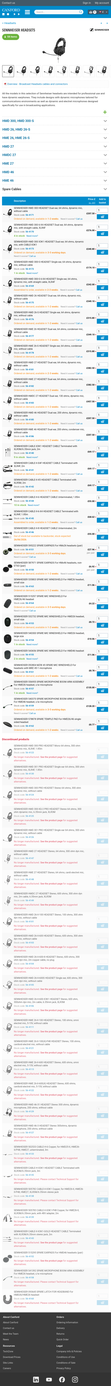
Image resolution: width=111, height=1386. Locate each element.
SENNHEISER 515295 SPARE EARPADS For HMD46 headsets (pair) (48, 1252)
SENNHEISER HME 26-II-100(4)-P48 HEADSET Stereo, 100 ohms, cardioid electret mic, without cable (47, 1043)
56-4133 (30, 1154)
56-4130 (30, 773)
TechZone (8, 1351)
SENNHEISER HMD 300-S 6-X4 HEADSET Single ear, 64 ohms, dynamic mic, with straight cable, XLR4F (45, 280)
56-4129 (30, 1111)
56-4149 (30, 900)
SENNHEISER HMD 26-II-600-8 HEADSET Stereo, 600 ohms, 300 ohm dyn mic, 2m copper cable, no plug (46, 958)
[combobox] (58, 12)
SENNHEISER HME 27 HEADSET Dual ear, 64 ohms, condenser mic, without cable (48, 381)
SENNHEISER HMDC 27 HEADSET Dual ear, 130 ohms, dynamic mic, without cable (49, 397)
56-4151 (30, 549)
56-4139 (30, 1217)
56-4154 (30, 640)
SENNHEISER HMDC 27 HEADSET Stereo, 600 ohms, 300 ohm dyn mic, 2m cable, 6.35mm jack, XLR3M (48, 895)
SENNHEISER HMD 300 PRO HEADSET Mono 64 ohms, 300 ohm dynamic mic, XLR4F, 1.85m (47, 747)
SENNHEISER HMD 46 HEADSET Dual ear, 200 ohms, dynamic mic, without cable (48, 414)
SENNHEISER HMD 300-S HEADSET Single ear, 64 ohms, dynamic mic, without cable (47, 263)
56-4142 (30, 486)
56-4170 (30, 231)
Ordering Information (67, 1322)
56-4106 (30, 1006)
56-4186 (30, 436)
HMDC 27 (9, 155)
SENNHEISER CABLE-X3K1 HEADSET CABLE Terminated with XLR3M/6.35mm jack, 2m (45, 448)
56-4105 (30, 985)
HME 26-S (22, 138)
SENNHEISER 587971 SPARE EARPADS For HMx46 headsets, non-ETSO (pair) (48, 564)
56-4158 (30, 1277)
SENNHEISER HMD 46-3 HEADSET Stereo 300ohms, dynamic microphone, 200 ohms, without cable (45, 1127)
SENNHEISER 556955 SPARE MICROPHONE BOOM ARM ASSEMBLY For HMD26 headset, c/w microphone (49, 683)
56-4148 (30, 879)
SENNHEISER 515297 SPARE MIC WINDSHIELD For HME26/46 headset (40, 598)
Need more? (32, 236)
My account (102, 3)
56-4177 (30, 336)
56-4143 (30, 1238)
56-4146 (30, 532)
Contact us (8, 3)
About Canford (10, 1322)
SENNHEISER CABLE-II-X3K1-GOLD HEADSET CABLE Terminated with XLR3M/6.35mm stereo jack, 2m (47, 1233)
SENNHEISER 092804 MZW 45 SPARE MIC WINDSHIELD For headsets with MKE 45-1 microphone (45, 666)
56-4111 (30, 1027)
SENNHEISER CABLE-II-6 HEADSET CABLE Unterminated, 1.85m (47, 497)
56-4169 (30, 286)
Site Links (8, 1362)
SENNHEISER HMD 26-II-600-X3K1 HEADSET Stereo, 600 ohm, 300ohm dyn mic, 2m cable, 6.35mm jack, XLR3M (46, 1001)
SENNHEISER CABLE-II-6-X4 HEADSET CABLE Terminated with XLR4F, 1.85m (46, 513)
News (6, 1339)
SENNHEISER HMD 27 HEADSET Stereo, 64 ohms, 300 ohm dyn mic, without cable (49, 853)
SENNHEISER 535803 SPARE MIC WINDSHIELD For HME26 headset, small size (49, 581)
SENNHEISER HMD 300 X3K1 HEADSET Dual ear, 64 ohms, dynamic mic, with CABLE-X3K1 (49, 243)
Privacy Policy (64, 1368)
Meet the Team (10, 1333)
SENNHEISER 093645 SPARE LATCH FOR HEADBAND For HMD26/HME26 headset (43, 1293)
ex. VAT (92, 203)
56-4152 (30, 1256)
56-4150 (30, 569)
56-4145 (30, 518)
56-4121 (30, 1048)
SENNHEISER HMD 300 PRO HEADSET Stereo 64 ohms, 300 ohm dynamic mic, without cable (47, 789)
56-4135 (30, 1175)
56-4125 (30, 816)
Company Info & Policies (69, 1351)
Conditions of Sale (66, 1362)
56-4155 (30, 654)
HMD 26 (8, 129)
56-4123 (30, 752)
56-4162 (30, 726)
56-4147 (30, 858)
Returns (60, 1333)
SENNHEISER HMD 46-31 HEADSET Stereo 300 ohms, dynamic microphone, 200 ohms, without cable (46, 1106)
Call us (79, 219)
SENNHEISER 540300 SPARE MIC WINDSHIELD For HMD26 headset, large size (49, 635)
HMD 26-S (22, 129)
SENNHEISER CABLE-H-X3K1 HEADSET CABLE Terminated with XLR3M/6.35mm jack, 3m (46, 1169)
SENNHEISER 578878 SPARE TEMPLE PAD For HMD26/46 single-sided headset (47, 720)
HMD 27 (8, 146)
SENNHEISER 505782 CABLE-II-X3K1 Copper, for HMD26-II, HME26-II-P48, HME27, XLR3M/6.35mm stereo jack (49, 1190)
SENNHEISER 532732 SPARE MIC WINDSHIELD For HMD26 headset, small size (49, 618)
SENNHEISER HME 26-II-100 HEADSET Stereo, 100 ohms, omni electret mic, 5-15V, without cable (46, 1022)
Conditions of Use (66, 1357)
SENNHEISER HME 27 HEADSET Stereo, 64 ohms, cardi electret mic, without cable (49, 874)
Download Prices (12, 1357)
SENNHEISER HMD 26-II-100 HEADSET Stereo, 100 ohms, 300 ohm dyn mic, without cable (48, 916)
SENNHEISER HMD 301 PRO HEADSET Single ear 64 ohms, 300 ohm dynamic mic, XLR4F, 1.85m (49, 768)
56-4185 (30, 419)
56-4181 (30, 369)
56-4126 (30, 837)
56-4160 (30, 1298)
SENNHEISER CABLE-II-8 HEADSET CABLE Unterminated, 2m (45, 528)
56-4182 (30, 386)
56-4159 (30, 705)
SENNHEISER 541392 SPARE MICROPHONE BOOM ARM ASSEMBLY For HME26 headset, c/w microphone (49, 1272)
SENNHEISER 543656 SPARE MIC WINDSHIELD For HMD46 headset (49, 650)
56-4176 (30, 319)
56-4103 (30, 942)
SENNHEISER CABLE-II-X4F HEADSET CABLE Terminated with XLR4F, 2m (46, 464)
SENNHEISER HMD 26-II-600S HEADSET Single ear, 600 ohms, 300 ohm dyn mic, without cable (48, 979)
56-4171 (30, 215)
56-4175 (30, 302)
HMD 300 (9, 121)
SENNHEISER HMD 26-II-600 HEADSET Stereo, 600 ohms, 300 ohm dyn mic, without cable (48, 937)
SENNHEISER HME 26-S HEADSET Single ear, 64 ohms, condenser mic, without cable (48, 347)
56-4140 (30, 453)
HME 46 (8, 180)
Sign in (87, 3)
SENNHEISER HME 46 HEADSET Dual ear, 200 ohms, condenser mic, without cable (49, 431)
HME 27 (8, 163)
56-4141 (30, 470)
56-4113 (30, 1069)
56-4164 (30, 603)
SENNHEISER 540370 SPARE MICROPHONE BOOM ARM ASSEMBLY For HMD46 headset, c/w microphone (49, 700)
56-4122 (30, 1090)
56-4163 (30, 586)
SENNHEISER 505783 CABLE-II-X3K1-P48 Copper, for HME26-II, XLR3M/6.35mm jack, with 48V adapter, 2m (46, 1212)
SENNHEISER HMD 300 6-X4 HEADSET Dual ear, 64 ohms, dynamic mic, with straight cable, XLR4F (48, 226)
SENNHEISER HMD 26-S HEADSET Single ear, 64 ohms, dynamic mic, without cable (47, 314)
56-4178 (30, 352)
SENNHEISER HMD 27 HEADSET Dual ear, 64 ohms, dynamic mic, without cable (47, 364)
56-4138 (30, 1196)
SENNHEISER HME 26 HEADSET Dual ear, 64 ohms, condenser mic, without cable (48, 331)
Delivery (61, 1328)
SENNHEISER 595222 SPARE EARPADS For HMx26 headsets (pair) (48, 545)
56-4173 (30, 248)
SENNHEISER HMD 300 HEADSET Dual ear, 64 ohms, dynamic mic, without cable (48, 209)
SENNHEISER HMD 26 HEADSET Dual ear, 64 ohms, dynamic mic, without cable (47, 297)
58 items (10, 36)
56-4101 (30, 921)
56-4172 (30, 269)
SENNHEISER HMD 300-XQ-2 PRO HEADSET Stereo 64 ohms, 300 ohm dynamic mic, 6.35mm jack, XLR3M (47, 810)
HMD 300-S (25, 121)
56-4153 (30, 623)
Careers (7, 1368)
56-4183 (30, 403)
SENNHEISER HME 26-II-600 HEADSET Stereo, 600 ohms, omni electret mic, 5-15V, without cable (46, 1064)
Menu (27, 12)
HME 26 (8, 138)
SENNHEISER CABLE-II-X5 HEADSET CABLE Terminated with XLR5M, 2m (45, 481)
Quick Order (63, 1339)
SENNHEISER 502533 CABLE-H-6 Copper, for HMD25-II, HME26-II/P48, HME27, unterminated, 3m (47, 1148)
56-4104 (30, 963)
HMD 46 (8, 172)
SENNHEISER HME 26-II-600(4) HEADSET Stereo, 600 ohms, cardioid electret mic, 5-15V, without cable (45, 1085)
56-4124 (30, 794)
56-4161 (30, 672)
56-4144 (30, 501)
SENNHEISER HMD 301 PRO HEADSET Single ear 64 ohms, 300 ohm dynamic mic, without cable (49, 832)
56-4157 (30, 688)
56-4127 (30, 1132)
